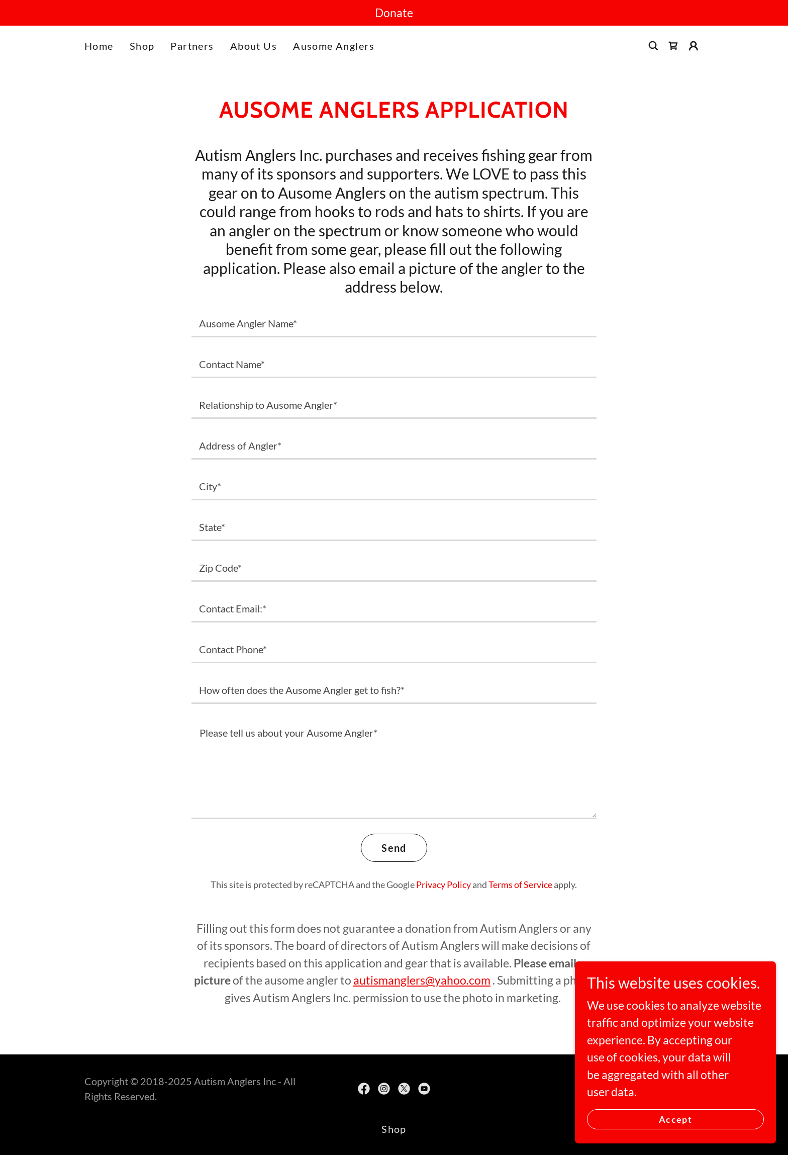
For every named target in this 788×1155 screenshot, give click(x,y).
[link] (673, 46)
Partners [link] (192, 46)
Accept (675, 1118)
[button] (693, 46)
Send (394, 848)
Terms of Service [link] (520, 884)
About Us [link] (253, 46)
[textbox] (393, 323)
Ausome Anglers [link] (333, 46)
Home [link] (99, 46)
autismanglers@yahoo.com (421, 980)
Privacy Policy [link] (443, 884)
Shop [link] (142, 46)
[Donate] (394, 13)
